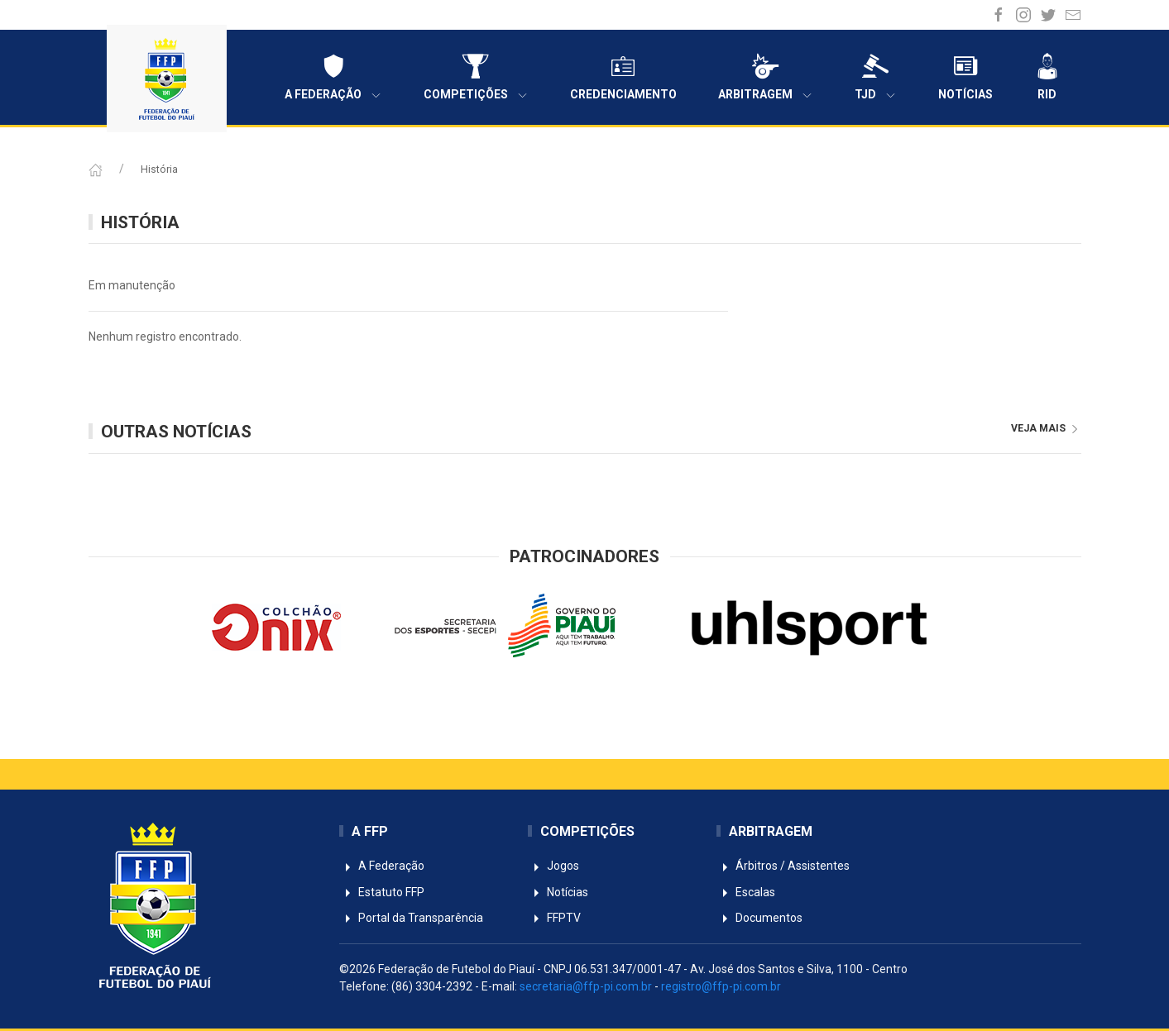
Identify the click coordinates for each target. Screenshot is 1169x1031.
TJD (876, 77)
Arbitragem (765, 77)
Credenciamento (623, 77)
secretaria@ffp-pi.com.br (586, 986)
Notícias (965, 77)
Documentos (759, 917)
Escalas (745, 892)
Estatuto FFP (381, 892)
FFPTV (554, 917)
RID (1047, 77)
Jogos (553, 865)
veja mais (1046, 428)
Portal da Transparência (411, 917)
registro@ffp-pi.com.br (721, 986)
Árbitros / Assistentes (783, 865)
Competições (476, 77)
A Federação (333, 77)
